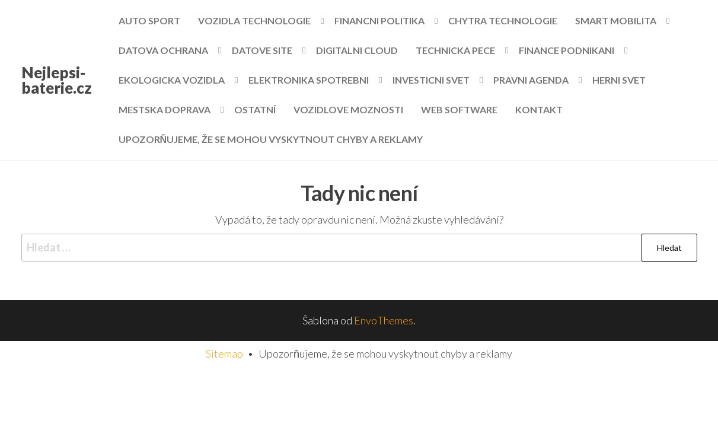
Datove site (262, 50)
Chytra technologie (502, 20)
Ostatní (255, 109)
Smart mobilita (615, 20)
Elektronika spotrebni (308, 79)
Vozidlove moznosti (348, 109)
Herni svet (619, 79)
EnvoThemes (383, 320)
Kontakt (539, 109)
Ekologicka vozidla (172, 79)
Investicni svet (431, 79)
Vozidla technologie (254, 20)
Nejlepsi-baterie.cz (56, 80)
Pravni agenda (531, 79)
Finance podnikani (566, 50)
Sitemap (224, 353)
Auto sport (149, 20)
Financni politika (379, 20)
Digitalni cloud (357, 50)
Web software (459, 109)
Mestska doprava (164, 109)
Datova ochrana (163, 50)
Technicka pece (455, 50)
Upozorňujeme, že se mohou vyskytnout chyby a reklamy (271, 139)
